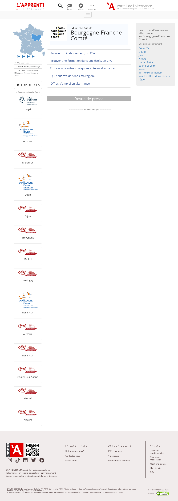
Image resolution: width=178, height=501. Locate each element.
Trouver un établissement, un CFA (72, 53)
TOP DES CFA (28, 85)
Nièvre (142, 58)
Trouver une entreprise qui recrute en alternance (82, 68)
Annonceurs (113, 455)
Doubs (142, 51)
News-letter (71, 460)
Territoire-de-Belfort (150, 72)
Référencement (115, 451)
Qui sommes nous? (74, 451)
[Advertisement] (90, 140)
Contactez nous (72, 455)
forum (69, 7)
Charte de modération (155, 458)
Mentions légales (158, 463)
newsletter (92, 7)
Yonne (142, 69)
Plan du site (155, 468)
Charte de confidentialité (157, 452)
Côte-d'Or (144, 48)
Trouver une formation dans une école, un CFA (81, 61)
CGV (152, 472)
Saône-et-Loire (147, 65)
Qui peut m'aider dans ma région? (72, 76)
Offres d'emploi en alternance (70, 83)
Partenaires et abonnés (119, 460)
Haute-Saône (146, 62)
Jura (141, 55)
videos (80, 7)
